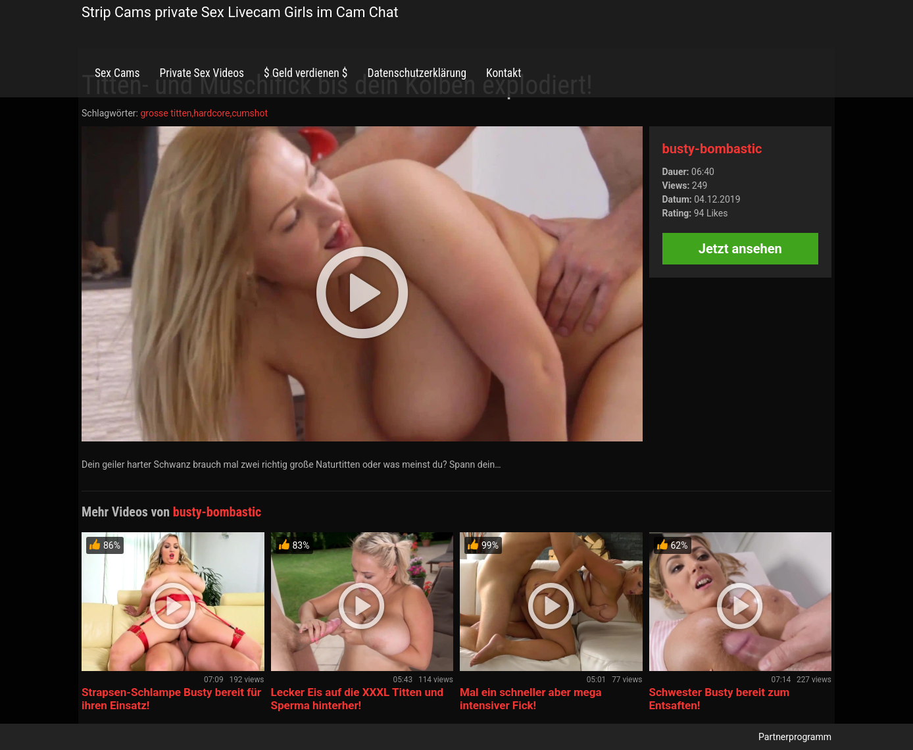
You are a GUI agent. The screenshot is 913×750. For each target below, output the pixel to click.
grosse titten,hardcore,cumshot (204, 113)
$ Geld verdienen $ (305, 73)
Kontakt (503, 73)
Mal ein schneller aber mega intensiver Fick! (531, 699)
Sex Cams (117, 73)
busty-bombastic (712, 149)
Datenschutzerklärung (416, 73)
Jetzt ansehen (740, 249)
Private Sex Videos (201, 73)
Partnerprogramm (794, 737)
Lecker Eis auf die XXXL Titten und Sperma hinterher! (357, 699)
